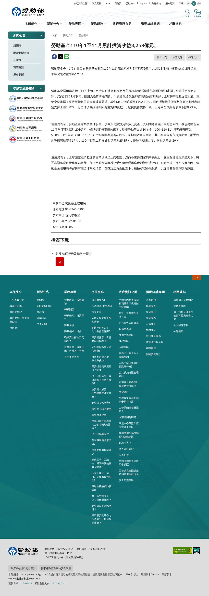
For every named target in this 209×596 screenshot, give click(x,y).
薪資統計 (151, 324)
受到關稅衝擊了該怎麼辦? (101, 348)
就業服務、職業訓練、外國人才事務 (74, 348)
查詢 (187, 16)
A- (188, 3)
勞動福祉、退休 (73, 331)
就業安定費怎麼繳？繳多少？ (100, 358)
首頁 (54, 35)
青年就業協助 (99, 414)
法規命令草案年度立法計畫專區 (129, 425)
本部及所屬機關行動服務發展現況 (129, 384)
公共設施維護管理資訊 (129, 374)
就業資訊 (18, 67)
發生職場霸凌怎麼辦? (101, 442)
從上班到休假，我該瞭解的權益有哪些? (101, 380)
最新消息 (151, 299)
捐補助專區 (125, 328)
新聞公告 (53, 23)
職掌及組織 (16, 305)
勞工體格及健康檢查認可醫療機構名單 (183, 315)
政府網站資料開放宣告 (23, 568)
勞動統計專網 (150, 23)
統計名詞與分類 (154, 342)
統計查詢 (151, 305)
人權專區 (124, 346)
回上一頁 (162, 57)
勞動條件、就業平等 (74, 317)
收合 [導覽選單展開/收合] (196, 277)
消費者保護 (179, 305)
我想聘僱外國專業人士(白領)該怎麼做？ (101, 424)
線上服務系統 (99, 299)
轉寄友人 (193, 57)
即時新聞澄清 (21, 52)
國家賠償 (124, 454)
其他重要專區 (71, 356)
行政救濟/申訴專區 (102, 305)
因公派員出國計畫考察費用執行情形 (129, 472)
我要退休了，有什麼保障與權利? (101, 339)
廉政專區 (124, 340)
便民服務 (97, 23)
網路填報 (151, 348)
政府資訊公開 (80, 3)
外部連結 (178, 331)
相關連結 (175, 23)
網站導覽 (170, 3)
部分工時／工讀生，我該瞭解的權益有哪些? (101, 463)
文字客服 (197, 16)
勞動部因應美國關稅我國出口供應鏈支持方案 (129, 303)
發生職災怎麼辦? (101, 402)
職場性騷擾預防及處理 (101, 488)
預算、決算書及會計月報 (129, 315)
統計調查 (151, 317)
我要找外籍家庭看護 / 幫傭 (101, 368)
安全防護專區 (126, 480)
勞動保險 (69, 325)
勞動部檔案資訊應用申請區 (129, 462)
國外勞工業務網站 (183, 299)
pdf (60, 261)
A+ (199, 3)
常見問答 (96, 3)
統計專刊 (151, 311)
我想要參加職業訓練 (101, 451)
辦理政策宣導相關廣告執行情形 (129, 399)
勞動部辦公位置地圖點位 (19, 319)
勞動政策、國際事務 (74, 301)
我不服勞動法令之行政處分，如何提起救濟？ (101, 519)
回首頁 (117, 3)
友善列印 (178, 57)
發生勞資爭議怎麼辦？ (101, 507)
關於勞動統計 (153, 354)
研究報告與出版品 (129, 322)
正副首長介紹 (17, 299)
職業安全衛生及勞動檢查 (74, 339)
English (143, 3)
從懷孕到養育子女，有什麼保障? (101, 329)
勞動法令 (130, 3)
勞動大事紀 (16, 311)
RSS (108, 3)
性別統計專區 (153, 336)
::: (8, 2)
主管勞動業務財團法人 (129, 409)
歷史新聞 (18, 74)
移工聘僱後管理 (100, 434)
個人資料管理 (126, 448)
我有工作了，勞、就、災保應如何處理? (101, 476)
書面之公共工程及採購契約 (129, 355)
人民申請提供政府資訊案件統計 (129, 364)
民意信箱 (156, 3)
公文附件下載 (180, 325)
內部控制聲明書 (127, 417)
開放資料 (124, 391)
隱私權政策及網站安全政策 (56, 568)
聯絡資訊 (14, 327)
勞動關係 (69, 309)
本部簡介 (31, 23)
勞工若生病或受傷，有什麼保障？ (101, 497)
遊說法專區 (125, 442)
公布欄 (17, 60)
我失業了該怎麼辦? (102, 408)
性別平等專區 (126, 334)
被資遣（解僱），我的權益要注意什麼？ (101, 393)
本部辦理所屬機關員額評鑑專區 (129, 434)
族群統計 (151, 329)
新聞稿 (17, 45)
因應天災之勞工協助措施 (101, 319)
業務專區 (75, 23)
